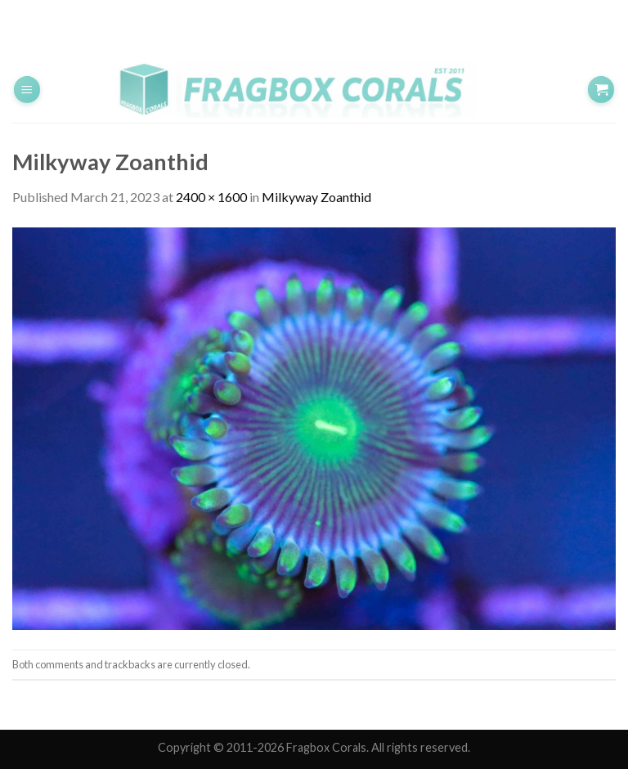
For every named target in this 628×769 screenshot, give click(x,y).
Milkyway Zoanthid (316, 197)
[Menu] (27, 89)
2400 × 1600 (211, 197)
